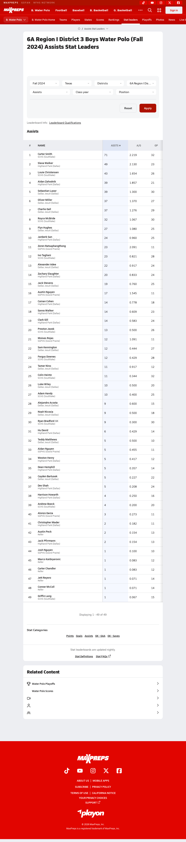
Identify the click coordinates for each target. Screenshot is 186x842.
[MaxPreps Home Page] (79, 29)
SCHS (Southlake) (46, 156)
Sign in (174, 10)
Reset (128, 108)
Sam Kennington (47, 347)
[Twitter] (170, 3)
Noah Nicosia (45, 411)
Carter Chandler (47, 568)
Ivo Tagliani (44, 255)
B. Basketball (99, 10)
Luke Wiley (44, 384)
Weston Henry (46, 457)
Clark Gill (43, 319)
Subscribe (81, 786)
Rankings (113, 19)
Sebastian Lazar (47, 190)
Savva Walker (46, 310)
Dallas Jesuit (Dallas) (48, 193)
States (88, 19)
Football (61, 10)
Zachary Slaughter (48, 273)
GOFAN (26, 2)
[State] (77, 83)
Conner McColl (46, 586)
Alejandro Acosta (48, 402)
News (172, 19)
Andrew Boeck (46, 504)
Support (93, 802)
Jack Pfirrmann (46, 540)
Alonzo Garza (45, 513)
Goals (79, 635)
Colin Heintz (45, 375)
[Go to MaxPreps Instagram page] (93, 771)
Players (75, 19)
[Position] (136, 92)
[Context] (141, 83)
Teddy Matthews (47, 439)
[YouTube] (152, 3)
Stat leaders (131, 19)
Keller (40, 534)
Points (70, 635)
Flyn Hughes (45, 227)
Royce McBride (46, 218)
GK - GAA (100, 635)
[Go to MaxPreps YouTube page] (80, 771)
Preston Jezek (46, 328)
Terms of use (79, 793)
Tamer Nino (44, 365)
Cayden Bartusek (47, 476)
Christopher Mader (48, 522)
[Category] (50, 92)
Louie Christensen (48, 172)
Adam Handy (45, 393)
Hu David (43, 430)
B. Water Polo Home (43, 19)
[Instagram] (161, 3)
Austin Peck (45, 531)
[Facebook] (178, 3)
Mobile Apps (101, 780)
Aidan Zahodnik (47, 181)
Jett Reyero (44, 577)
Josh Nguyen (45, 550)
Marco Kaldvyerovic (49, 559)
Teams (63, 19)
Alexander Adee (47, 264)
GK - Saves (114, 635)
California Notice (104, 793)
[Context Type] (109, 83)
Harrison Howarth (48, 494)
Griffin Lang (44, 596)
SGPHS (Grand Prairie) (49, 249)
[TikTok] (143, 3)
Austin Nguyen (46, 292)
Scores (100, 19)
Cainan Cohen (46, 301)
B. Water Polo (40, 10)
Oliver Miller (45, 200)
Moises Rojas (45, 338)
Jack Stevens (45, 283)
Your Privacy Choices (93, 797)
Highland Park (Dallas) (49, 166)
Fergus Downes (47, 356)
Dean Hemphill (46, 467)
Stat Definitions (84, 656)
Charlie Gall (44, 209)
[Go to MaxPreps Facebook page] (119, 771)
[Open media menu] (159, 10)
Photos (160, 19)
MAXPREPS (11, 2)
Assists (89, 635)
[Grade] (93, 92)
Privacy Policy (101, 786)
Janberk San (45, 237)
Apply (148, 108)
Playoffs (147, 19)
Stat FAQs (103, 656)
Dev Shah (43, 485)
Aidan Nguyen (46, 448)
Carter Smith (45, 154)
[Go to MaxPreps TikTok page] (67, 771)
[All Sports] (140, 10)
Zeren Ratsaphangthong (52, 246)
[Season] (44, 83)
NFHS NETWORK (44, 2)
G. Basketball (123, 10)
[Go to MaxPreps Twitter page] (106, 771)
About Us (83, 780)
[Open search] (150, 10)
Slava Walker (45, 163)
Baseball (78, 10)
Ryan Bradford (46, 421)
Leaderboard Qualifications (65, 122)
